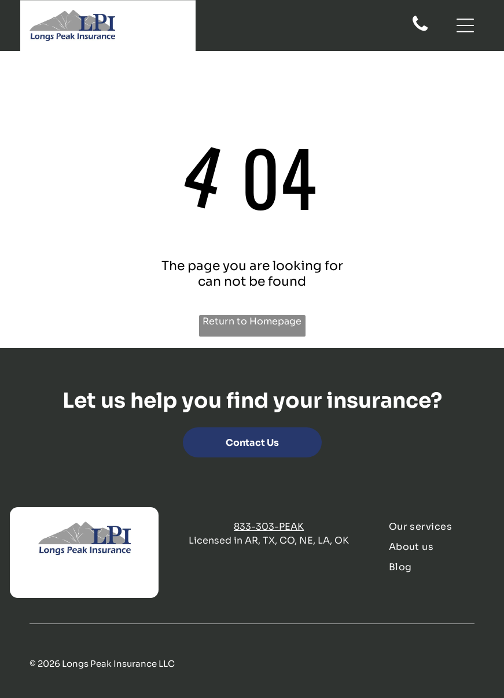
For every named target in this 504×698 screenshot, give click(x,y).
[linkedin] (74, 578)
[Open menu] (465, 25)
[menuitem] (436, 526)
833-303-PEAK (269, 526)
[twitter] (50, 578)
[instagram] (97, 578)
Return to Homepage (252, 321)
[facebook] (26, 578)
